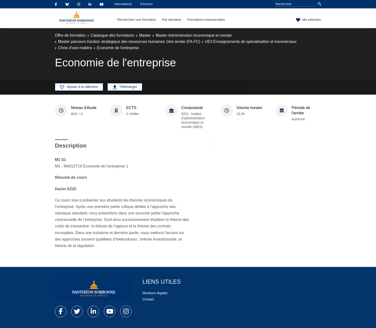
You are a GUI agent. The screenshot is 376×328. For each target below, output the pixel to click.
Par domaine (171, 20)
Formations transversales (206, 20)
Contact (148, 299)
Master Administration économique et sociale (194, 35)
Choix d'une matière (75, 48)
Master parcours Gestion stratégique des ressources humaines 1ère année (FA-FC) (129, 42)
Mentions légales (155, 293)
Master (145, 35)
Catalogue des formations (112, 35)
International (123, 4)
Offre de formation (70, 35)
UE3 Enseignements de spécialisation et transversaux (250, 42)
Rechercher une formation (136, 20)
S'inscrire (146, 4)
